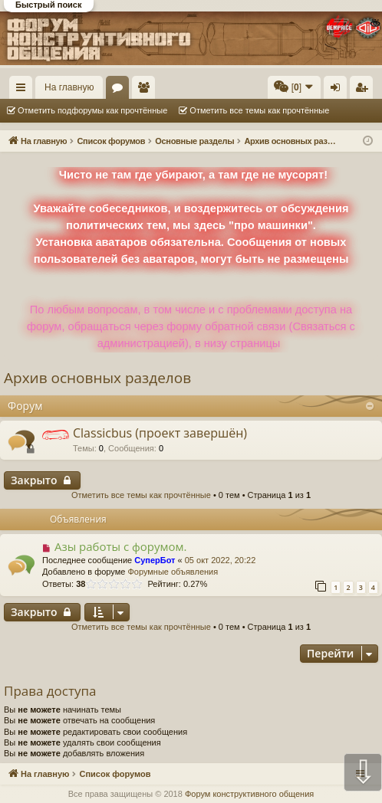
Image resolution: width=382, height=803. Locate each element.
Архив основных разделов (97, 378)
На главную (69, 87)
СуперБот (154, 560)
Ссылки (24, 90)
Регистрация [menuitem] (364, 90)
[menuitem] (294, 87)
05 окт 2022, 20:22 (220, 560)
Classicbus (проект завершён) (160, 432)
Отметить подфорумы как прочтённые (92, 110)
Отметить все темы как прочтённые (259, 110)
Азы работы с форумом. (120, 546)
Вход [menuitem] (339, 90)
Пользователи (146, 90)
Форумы (120, 90)
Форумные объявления (172, 571)
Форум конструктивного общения (249, 793)
